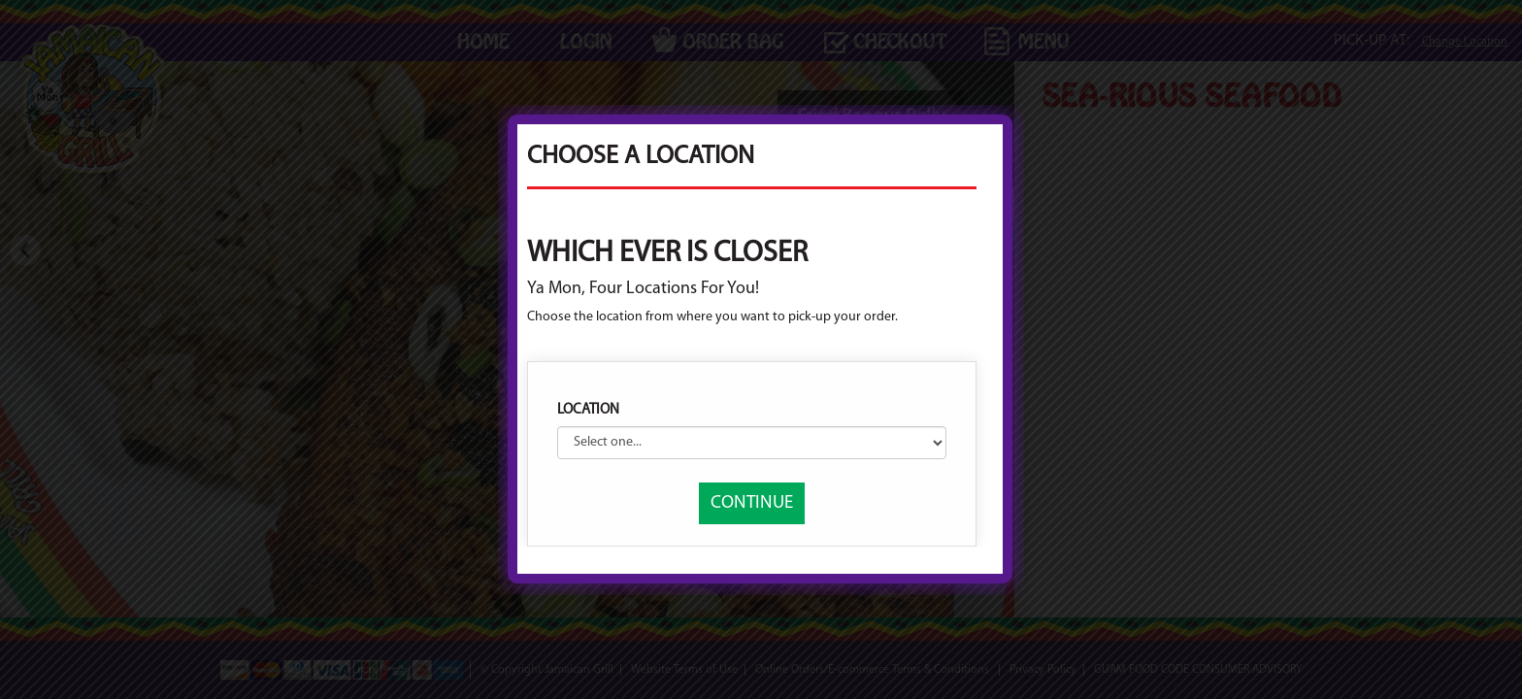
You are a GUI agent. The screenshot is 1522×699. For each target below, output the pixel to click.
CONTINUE (752, 503)
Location (588, 410)
